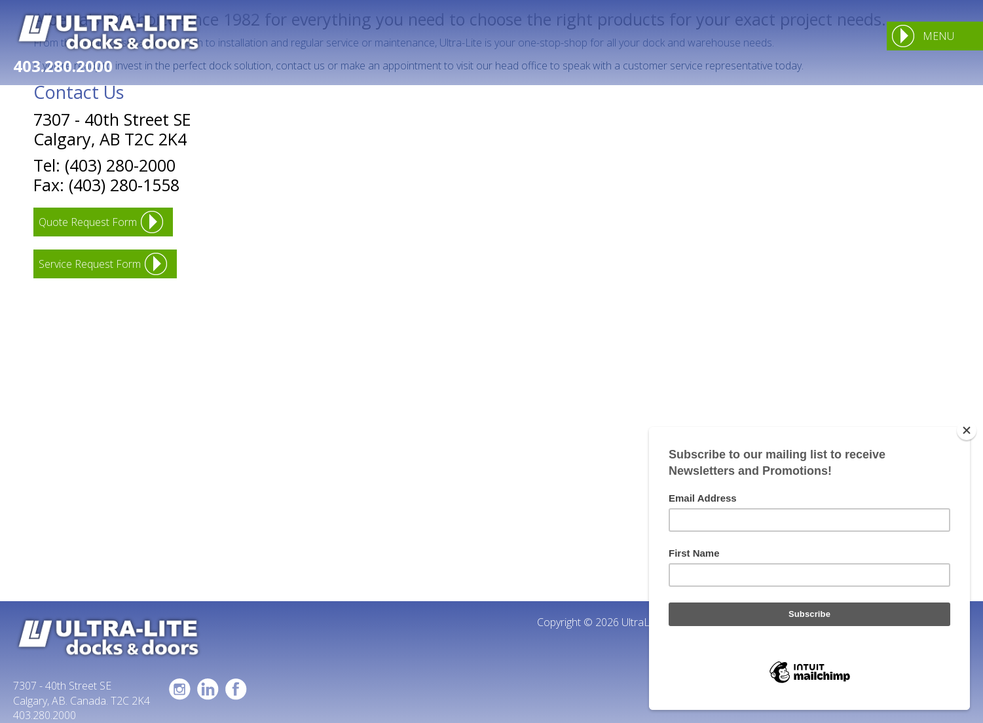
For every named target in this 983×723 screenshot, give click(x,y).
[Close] (966, 430)
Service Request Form (90, 264)
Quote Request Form (88, 222)
